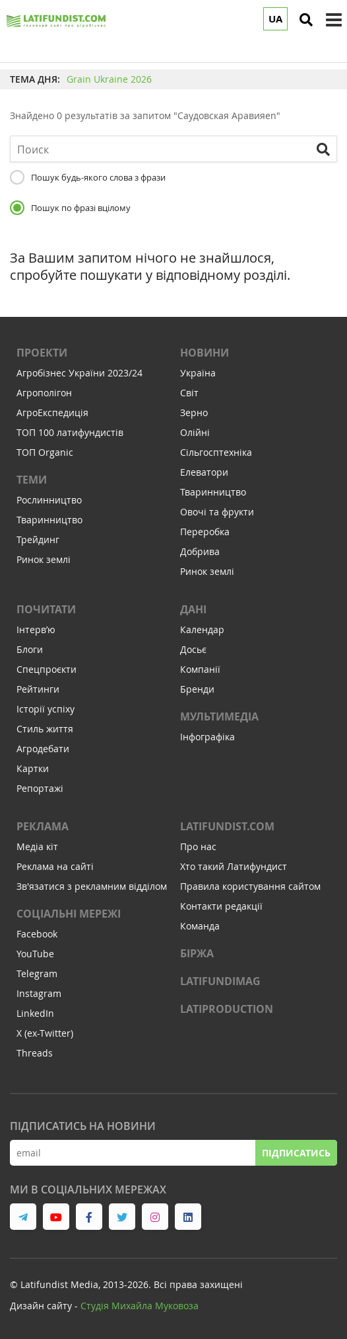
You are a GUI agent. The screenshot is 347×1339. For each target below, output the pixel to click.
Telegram (36, 973)
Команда (200, 926)
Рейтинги (37, 689)
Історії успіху (45, 709)
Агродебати (42, 748)
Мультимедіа (219, 716)
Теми (31, 479)
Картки (32, 768)
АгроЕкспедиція (52, 412)
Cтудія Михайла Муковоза (139, 1305)
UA (275, 19)
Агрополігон (44, 392)
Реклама (42, 826)
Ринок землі (43, 559)
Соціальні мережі (68, 913)
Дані (193, 609)
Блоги (29, 649)
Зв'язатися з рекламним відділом (91, 886)
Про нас (198, 846)
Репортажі (39, 788)
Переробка (205, 531)
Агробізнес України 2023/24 (79, 373)
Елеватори (204, 472)
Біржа (197, 953)
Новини (204, 352)
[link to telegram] (23, 1216)
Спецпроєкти (46, 669)
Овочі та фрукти (217, 511)
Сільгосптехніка (216, 452)
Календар (202, 629)
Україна (198, 373)
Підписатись (296, 1152)
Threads (34, 1053)
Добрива (200, 551)
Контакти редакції (221, 906)
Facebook (36, 934)
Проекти (41, 352)
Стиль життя (44, 728)
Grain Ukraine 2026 (109, 79)
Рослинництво (49, 500)
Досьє (193, 649)
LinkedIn (35, 1013)
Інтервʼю (35, 629)
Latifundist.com (227, 826)
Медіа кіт (37, 846)
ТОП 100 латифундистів (69, 432)
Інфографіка (207, 736)
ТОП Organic (44, 452)
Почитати (46, 609)
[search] (306, 20)
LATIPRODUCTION (226, 1009)
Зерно (194, 412)
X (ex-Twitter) (44, 1033)
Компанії (200, 669)
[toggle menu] (334, 20)
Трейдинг (37, 539)
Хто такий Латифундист (233, 866)
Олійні (195, 432)
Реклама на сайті (55, 866)
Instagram (38, 993)
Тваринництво (49, 519)
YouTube (35, 953)
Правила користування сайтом (250, 886)
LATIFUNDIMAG (220, 981)
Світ (189, 392)
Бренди (197, 689)
